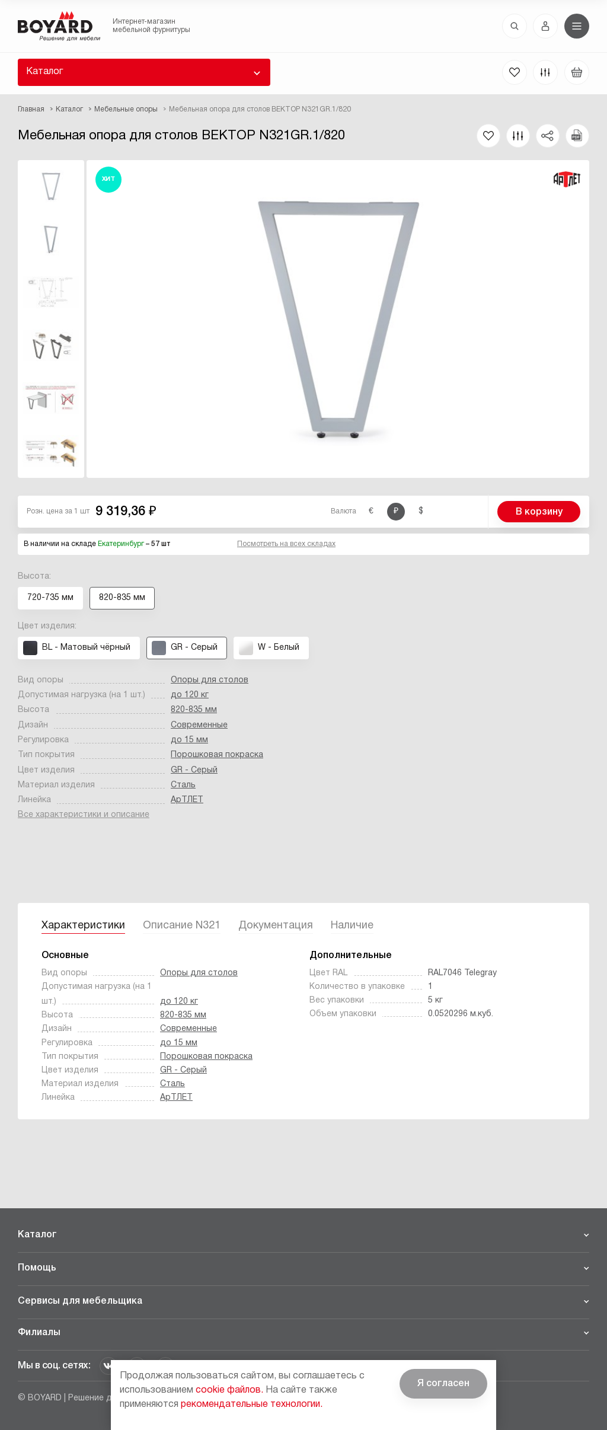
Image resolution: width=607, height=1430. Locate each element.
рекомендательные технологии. (251, 1404)
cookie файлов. (229, 1390)
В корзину (539, 512)
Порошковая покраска (217, 755)
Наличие (352, 926)
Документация (275, 926)
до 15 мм (189, 740)
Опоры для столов (209, 680)
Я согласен (443, 1384)
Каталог (44, 72)
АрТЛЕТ (187, 800)
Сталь (183, 785)
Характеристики (83, 926)
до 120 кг (190, 695)
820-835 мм (194, 710)
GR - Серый (194, 770)
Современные (199, 725)
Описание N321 (182, 926)
